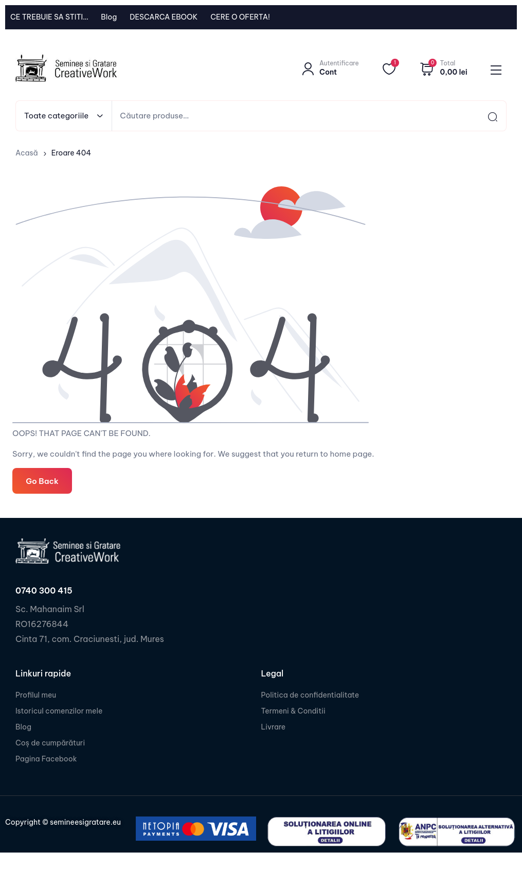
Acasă (26, 153)
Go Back (42, 480)
